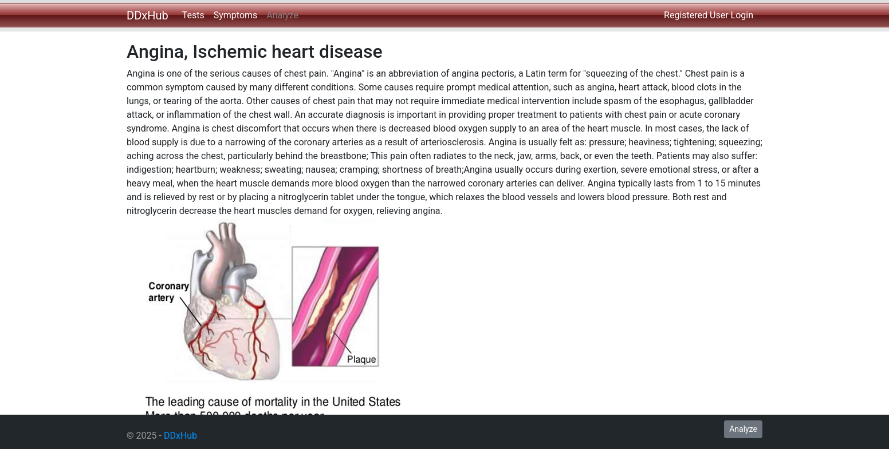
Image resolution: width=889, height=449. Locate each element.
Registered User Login (708, 15)
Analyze (282, 15)
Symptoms (236, 15)
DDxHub (147, 15)
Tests (193, 15)
